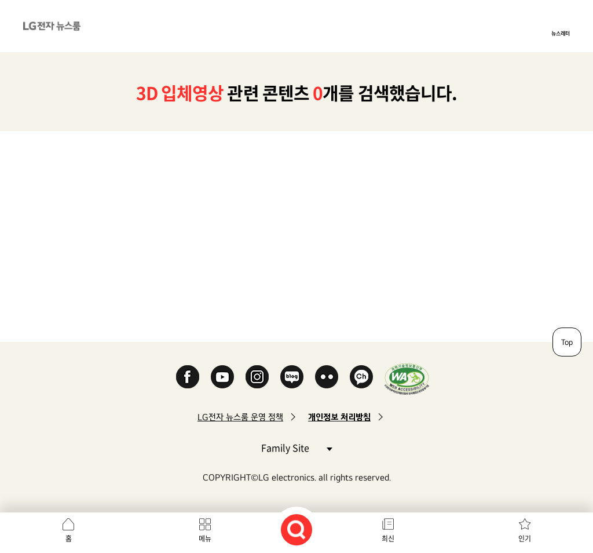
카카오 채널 (361, 376)
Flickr (326, 376)
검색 (296, 529)
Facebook (187, 376)
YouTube (222, 376)
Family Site (296, 447)
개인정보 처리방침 (339, 417)
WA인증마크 (407, 379)
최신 (388, 538)
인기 (524, 538)
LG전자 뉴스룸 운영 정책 (240, 417)
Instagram (257, 376)
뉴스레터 (560, 33)
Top (567, 342)
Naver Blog (291, 376)
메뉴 (205, 538)
